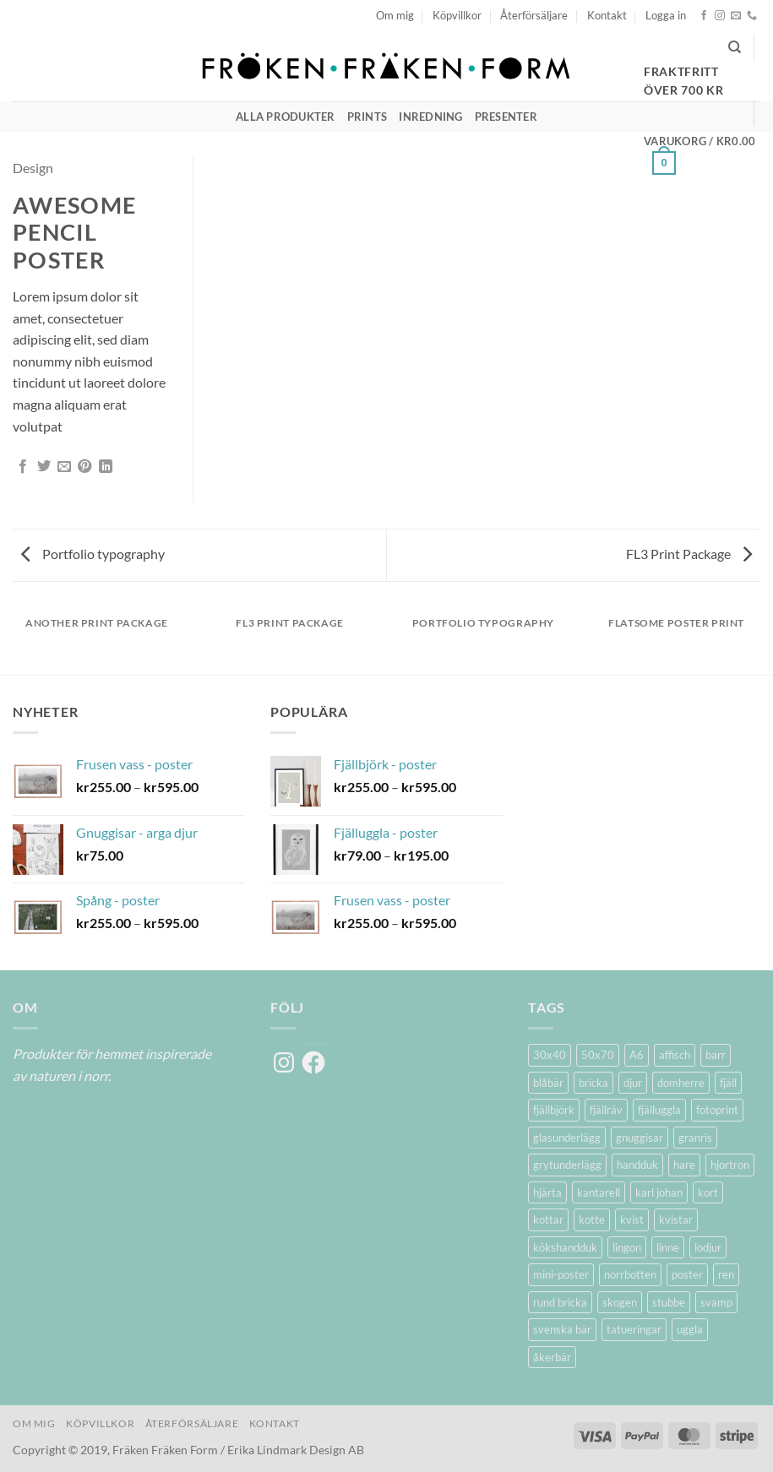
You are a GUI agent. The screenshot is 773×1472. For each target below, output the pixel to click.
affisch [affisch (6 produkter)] (674, 1055)
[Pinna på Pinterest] (84, 467)
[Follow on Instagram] (720, 16)
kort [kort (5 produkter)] (708, 1192)
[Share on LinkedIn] (105, 467)
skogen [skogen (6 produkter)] (619, 1302)
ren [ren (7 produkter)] (726, 1274)
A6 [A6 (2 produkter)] (636, 1055)
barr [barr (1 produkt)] (715, 1055)
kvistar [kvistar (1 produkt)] (676, 1219)
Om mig (395, 15)
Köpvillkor (457, 15)
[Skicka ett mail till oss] (736, 16)
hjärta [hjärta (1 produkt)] (547, 1192)
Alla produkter (285, 116)
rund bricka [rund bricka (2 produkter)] (560, 1302)
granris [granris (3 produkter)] (695, 1137)
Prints (367, 116)
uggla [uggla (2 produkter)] (690, 1329)
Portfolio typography (93, 554)
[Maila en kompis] (64, 467)
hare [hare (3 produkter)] (684, 1164)
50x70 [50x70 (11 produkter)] (597, 1055)
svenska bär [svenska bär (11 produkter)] (562, 1329)
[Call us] (752, 16)
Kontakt (607, 15)
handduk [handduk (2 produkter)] (637, 1164)
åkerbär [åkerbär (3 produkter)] (552, 1357)
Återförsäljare (534, 15)
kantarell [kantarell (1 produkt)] (598, 1192)
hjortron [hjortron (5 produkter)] (729, 1164)
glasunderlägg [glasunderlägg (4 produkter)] (567, 1137)
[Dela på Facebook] (23, 467)
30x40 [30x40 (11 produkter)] (549, 1055)
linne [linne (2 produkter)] (667, 1247)
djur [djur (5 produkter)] (632, 1082)
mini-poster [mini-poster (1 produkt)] (561, 1274)
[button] (665, 15)
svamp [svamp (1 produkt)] (716, 1302)
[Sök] (734, 47)
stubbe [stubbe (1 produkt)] (668, 1302)
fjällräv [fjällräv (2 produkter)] (606, 1109)
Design (33, 168)
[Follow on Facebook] (704, 16)
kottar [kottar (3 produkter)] (548, 1219)
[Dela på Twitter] (44, 467)
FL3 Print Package (689, 554)
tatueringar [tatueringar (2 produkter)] (634, 1329)
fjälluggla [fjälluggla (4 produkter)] (659, 1109)
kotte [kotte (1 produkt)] (592, 1219)
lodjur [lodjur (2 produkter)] (707, 1247)
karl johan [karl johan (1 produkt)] (659, 1192)
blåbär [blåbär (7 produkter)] (548, 1082)
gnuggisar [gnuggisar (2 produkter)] (639, 1137)
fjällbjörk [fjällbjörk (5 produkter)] (553, 1109)
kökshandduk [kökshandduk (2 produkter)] (565, 1247)
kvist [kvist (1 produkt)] (632, 1219)
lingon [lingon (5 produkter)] (626, 1247)
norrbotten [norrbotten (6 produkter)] (630, 1274)
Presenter (506, 116)
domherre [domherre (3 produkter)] (681, 1082)
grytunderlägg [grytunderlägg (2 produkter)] (567, 1164)
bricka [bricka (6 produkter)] (593, 1082)
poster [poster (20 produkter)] (687, 1274)
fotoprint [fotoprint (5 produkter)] (717, 1109)
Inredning (430, 116)
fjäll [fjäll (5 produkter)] (728, 1082)
